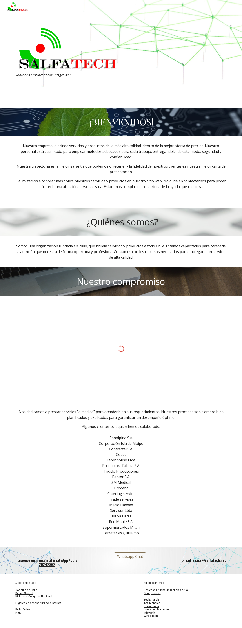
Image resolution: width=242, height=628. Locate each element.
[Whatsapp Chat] (130, 556)
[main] (65, 75)
